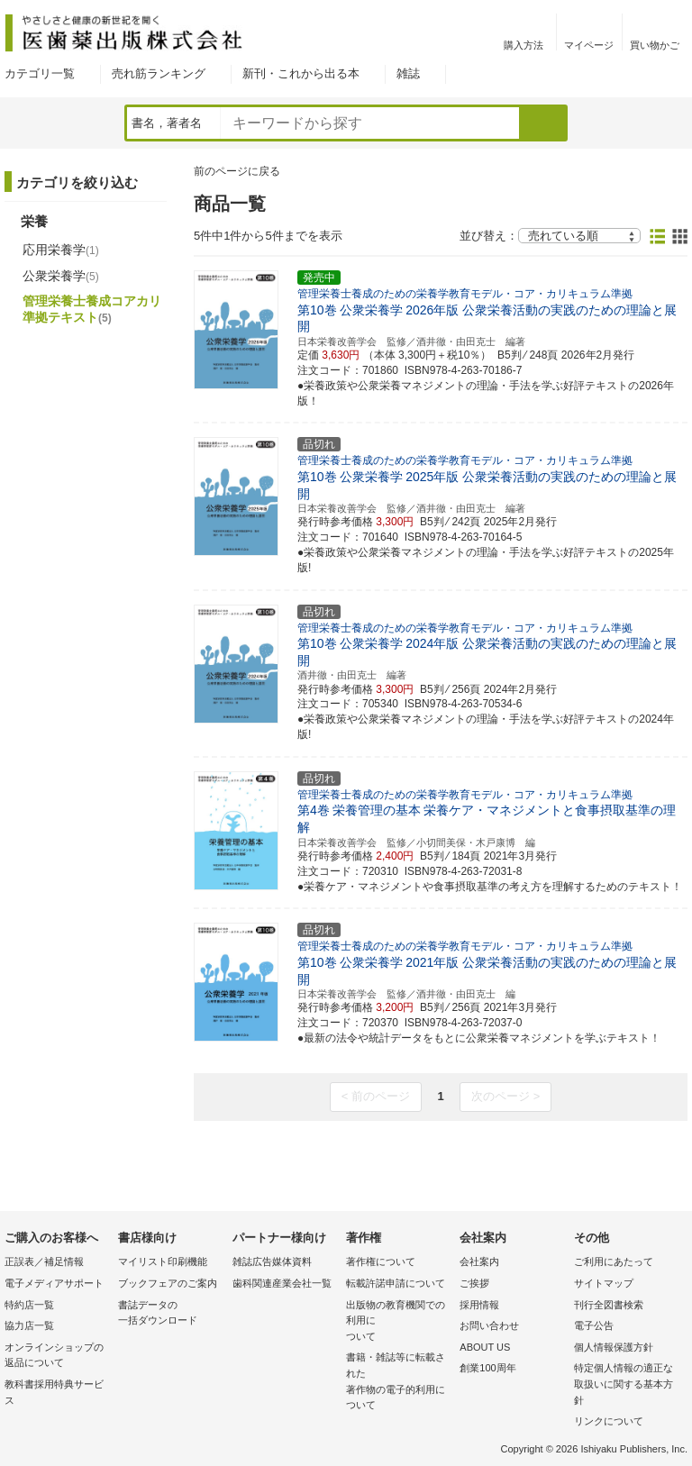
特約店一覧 (29, 1304)
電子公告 (594, 1325)
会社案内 (479, 1261)
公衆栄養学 (61, 276)
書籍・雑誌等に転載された (398, 1382)
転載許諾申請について (395, 1283)
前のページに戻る (237, 171)
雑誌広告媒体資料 (272, 1261)
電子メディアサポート (54, 1283)
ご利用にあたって (613, 1261)
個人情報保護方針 (613, 1347)
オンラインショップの (57, 1356)
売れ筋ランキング (158, 73)
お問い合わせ (489, 1325)
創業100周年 (487, 1367)
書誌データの (170, 1314)
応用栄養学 (61, 249)
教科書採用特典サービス (54, 1392)
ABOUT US (485, 1347)
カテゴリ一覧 (40, 73)
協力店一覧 (29, 1325)
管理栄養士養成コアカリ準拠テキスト (92, 309)
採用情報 (479, 1304)
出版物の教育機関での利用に (398, 1322)
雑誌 (408, 73)
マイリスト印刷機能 (162, 1261)
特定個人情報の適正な (626, 1385)
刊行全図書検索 (608, 1304)
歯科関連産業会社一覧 (282, 1283)
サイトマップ (603, 1283)
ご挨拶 (474, 1283)
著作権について (380, 1261)
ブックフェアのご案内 (167, 1283)
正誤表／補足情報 (44, 1261)
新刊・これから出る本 (301, 73)
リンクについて (608, 1421)
